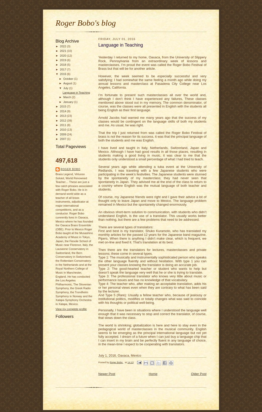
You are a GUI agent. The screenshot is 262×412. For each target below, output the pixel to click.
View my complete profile (71, 309)
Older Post (198, 374)
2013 (63, 115)
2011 (63, 125)
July (66, 88)
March (67, 97)
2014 (63, 111)
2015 (63, 106)
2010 (63, 129)
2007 (63, 138)
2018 (63, 64)
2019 (63, 60)
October (68, 78)
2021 (63, 50)
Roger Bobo (70, 169)
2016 (63, 74)
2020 (63, 55)
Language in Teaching (76, 92)
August (68, 83)
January (68, 101)
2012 (63, 120)
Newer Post (106, 374)
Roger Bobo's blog (86, 22)
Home (153, 374)
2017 (63, 69)
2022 (63, 46)
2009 (63, 134)
